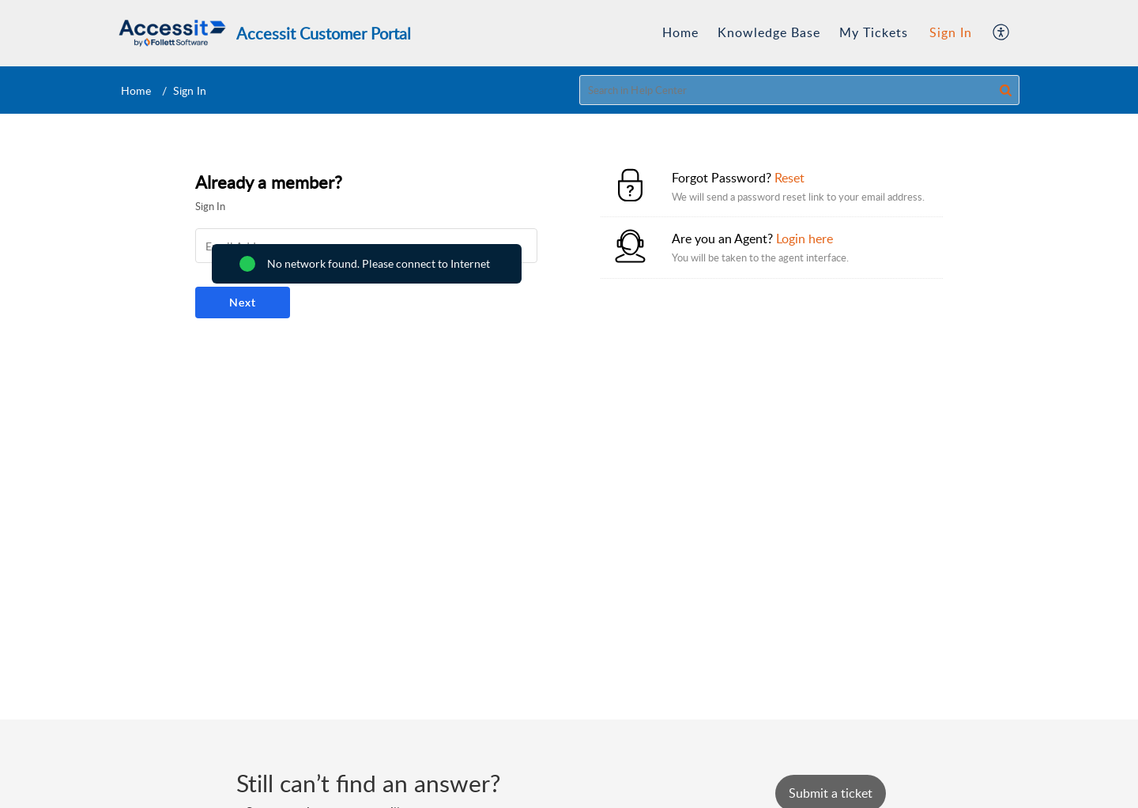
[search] (799, 90)
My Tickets (873, 32)
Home (680, 32)
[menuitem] (680, 33)
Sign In (950, 32)
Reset (789, 177)
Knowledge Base (769, 32)
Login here (804, 238)
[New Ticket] (830, 793)
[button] (1001, 33)
